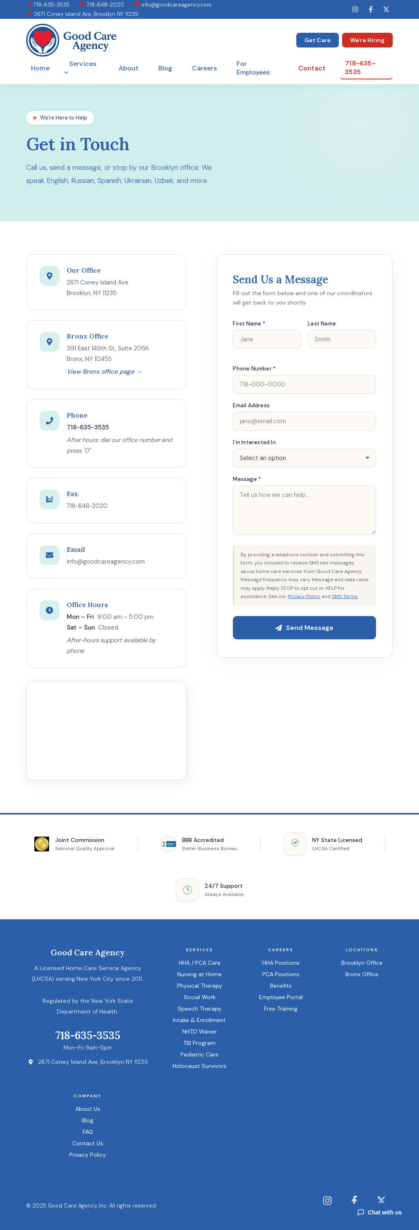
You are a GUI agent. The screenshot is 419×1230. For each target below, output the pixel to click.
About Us (87, 1109)
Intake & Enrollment (199, 1020)
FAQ (88, 1131)
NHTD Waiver (199, 1031)
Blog (165, 68)
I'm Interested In (254, 442)
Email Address (251, 405)
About (129, 68)
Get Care (317, 40)
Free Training (280, 1008)
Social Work (200, 997)
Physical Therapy (199, 985)
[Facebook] (370, 9)
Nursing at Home (199, 974)
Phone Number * (254, 368)
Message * (247, 479)
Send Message (304, 627)
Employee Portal (281, 997)
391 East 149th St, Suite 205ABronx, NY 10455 (108, 353)
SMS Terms (345, 596)
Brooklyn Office (362, 962)
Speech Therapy (199, 1008)
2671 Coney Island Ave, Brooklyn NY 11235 (82, 14)
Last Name (322, 323)
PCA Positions (281, 974)
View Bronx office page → (104, 372)
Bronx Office (361, 974)
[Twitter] (386, 9)
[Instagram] (355, 9)
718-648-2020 (101, 4)
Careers (204, 68)
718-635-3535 (48, 4)
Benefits (281, 985)
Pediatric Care (199, 1054)
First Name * (249, 323)
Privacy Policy (304, 596)
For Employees (253, 68)
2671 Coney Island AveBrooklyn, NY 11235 (97, 287)
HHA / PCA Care (200, 962)
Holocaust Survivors (199, 1066)
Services (80, 66)
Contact (311, 68)
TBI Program (199, 1043)
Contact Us (87, 1143)
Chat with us (379, 1212)
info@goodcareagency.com (173, 4)
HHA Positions (281, 962)
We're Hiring (367, 40)
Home (40, 68)
